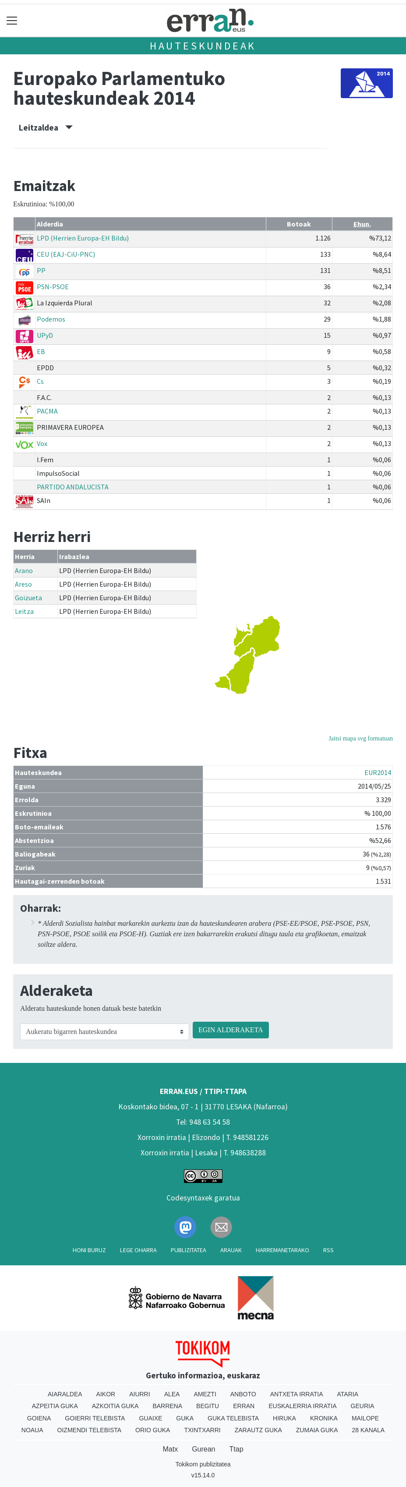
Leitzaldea (46, 127)
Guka (185, 1418)
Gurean (203, 1449)
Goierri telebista (95, 1418)
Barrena (167, 1405)
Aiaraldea (65, 1394)
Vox (42, 443)
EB (41, 351)
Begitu (207, 1405)
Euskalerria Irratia (302, 1405)
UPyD (45, 335)
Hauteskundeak (203, 46)
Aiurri (139, 1394)
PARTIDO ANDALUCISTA (73, 486)
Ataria (348, 1394)
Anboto (243, 1394)
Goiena (39, 1418)
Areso (23, 584)
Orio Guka (152, 1430)
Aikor (106, 1394)
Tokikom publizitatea (202, 1464)
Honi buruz (89, 1250)
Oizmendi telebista (89, 1430)
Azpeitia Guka (55, 1405)
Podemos (51, 319)
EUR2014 (377, 772)
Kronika (324, 1418)
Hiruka (284, 1418)
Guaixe (150, 1418)
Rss (328, 1250)
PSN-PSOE (53, 286)
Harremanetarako (282, 1250)
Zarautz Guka (258, 1430)
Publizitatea (188, 1250)
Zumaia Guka (317, 1430)
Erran (243, 1405)
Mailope (365, 1418)
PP (41, 270)
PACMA (47, 411)
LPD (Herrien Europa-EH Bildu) (83, 238)
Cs (40, 381)
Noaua (32, 1430)
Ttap (236, 1449)
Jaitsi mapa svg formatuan (360, 738)
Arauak (231, 1250)
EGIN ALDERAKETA (230, 1030)
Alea (172, 1394)
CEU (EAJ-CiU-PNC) (66, 254)
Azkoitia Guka (115, 1405)
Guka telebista (233, 1418)
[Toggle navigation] (12, 20)
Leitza (24, 611)
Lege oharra (138, 1250)
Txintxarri (202, 1430)
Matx (170, 1449)
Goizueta (28, 597)
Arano (24, 570)
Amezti (205, 1394)
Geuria (362, 1405)
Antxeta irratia (296, 1394)
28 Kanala (368, 1430)
